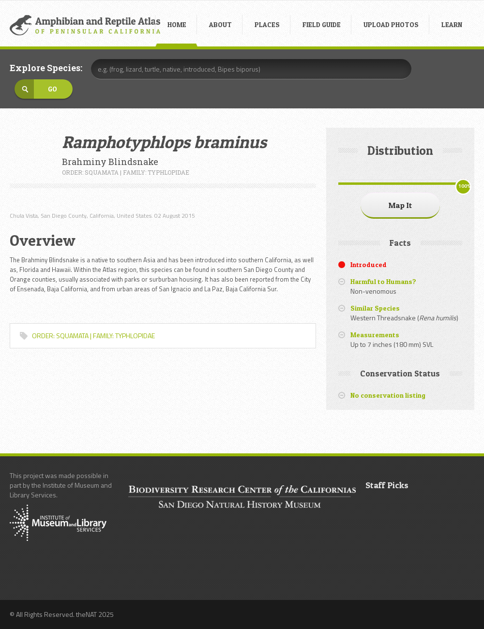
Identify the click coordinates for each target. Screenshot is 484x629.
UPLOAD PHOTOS (391, 24)
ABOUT (220, 24)
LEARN (451, 24)
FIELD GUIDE (321, 24)
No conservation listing (387, 395)
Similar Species (375, 308)
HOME (176, 24)
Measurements (374, 334)
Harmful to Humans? (383, 281)
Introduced (368, 264)
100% (464, 186)
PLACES (267, 24)
